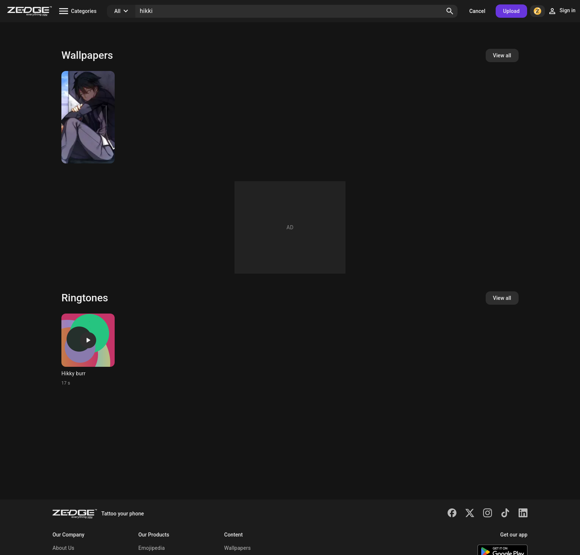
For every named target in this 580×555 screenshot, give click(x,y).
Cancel (477, 11)
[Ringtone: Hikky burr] (88, 350)
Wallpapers (237, 548)
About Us (63, 548)
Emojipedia (151, 548)
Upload (511, 11)
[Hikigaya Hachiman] (88, 117)
